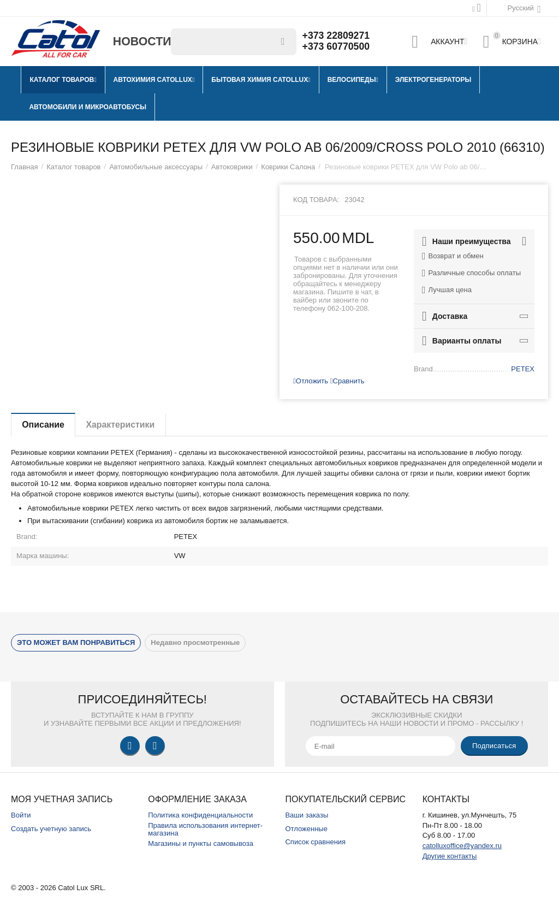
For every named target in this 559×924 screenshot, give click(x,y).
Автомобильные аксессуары (156, 167)
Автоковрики (232, 167)
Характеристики (122, 424)
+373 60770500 (336, 47)
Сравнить (347, 381)
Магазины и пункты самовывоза (200, 843)
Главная (24, 167)
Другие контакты (450, 856)
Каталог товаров (73, 167)
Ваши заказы (306, 815)
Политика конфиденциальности (200, 815)
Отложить (310, 381)
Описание (43, 424)
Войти (21, 815)
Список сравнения (315, 842)
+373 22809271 (336, 36)
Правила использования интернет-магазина (205, 829)
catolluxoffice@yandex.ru (462, 846)
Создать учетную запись (51, 829)
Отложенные (306, 829)
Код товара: (316, 200)
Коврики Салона (288, 167)
